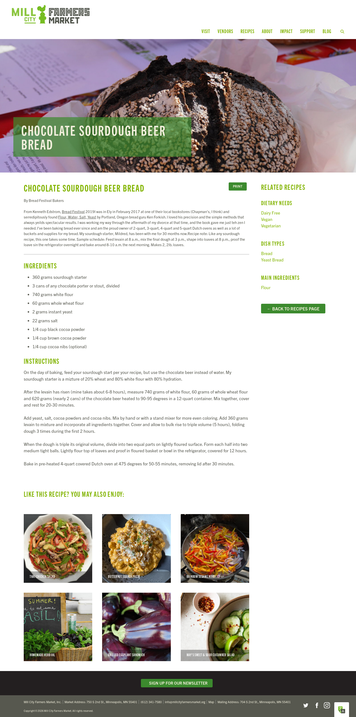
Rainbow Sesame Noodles (215, 546)
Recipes (247, 31)
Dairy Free (270, 211)
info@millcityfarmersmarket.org (185, 700)
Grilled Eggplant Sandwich (136, 625)
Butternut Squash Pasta (136, 546)
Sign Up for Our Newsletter (176, 681)
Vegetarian (271, 224)
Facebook (316, 703)
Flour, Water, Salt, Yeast (77, 215)
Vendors (225, 31)
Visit (205, 31)
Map (211, 700)
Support (307, 31)
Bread (266, 251)
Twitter (306, 703)
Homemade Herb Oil (58, 625)
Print (237, 184)
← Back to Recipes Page (293, 306)
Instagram (327, 703)
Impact (286, 31)
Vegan (266, 217)
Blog (327, 31)
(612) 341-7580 (151, 700)
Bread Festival (73, 209)
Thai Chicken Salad (58, 546)
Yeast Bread (272, 258)
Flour (265, 285)
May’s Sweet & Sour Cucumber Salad (215, 625)
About (267, 31)
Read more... (178, 104)
